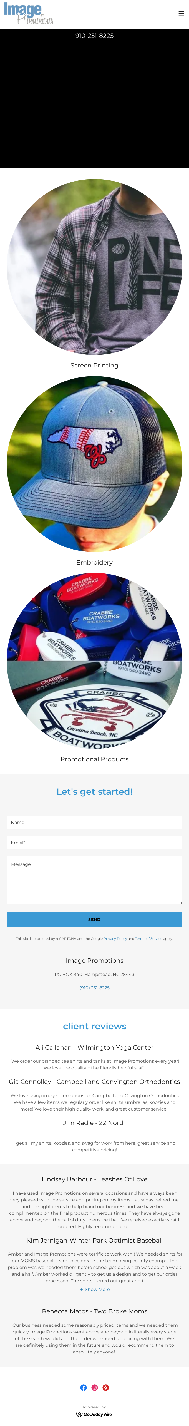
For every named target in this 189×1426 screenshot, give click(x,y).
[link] (28, 13)
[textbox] (94, 822)
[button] (181, 13)
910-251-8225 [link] (94, 35)
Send (94, 919)
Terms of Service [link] (148, 938)
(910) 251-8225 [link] (95, 987)
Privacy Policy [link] (115, 938)
